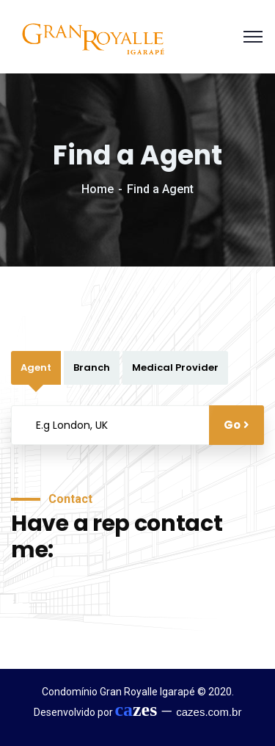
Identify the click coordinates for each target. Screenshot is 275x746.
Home (97, 189)
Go (236, 424)
